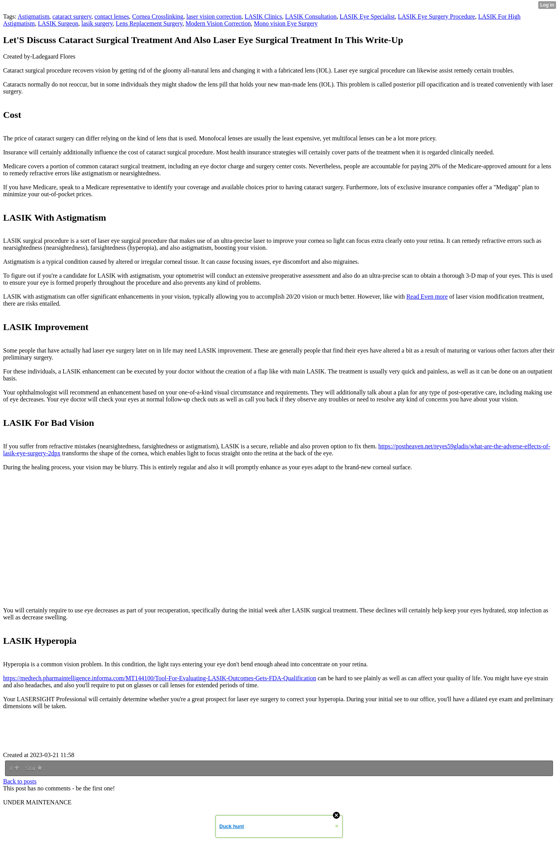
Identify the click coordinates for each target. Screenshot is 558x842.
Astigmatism (34, 16)
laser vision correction (213, 16)
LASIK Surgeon (58, 23)
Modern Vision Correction (218, 23)
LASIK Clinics (263, 16)
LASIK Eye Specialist (367, 16)
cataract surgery (71, 16)
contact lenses (112, 16)
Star (33, 768)
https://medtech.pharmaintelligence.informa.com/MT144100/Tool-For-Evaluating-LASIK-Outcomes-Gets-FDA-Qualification (159, 678)
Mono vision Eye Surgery (286, 23)
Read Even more (427, 296)
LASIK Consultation (311, 16)
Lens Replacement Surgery (149, 23)
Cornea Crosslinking (157, 16)
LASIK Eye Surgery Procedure (436, 16)
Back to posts (19, 781)
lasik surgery (97, 23)
